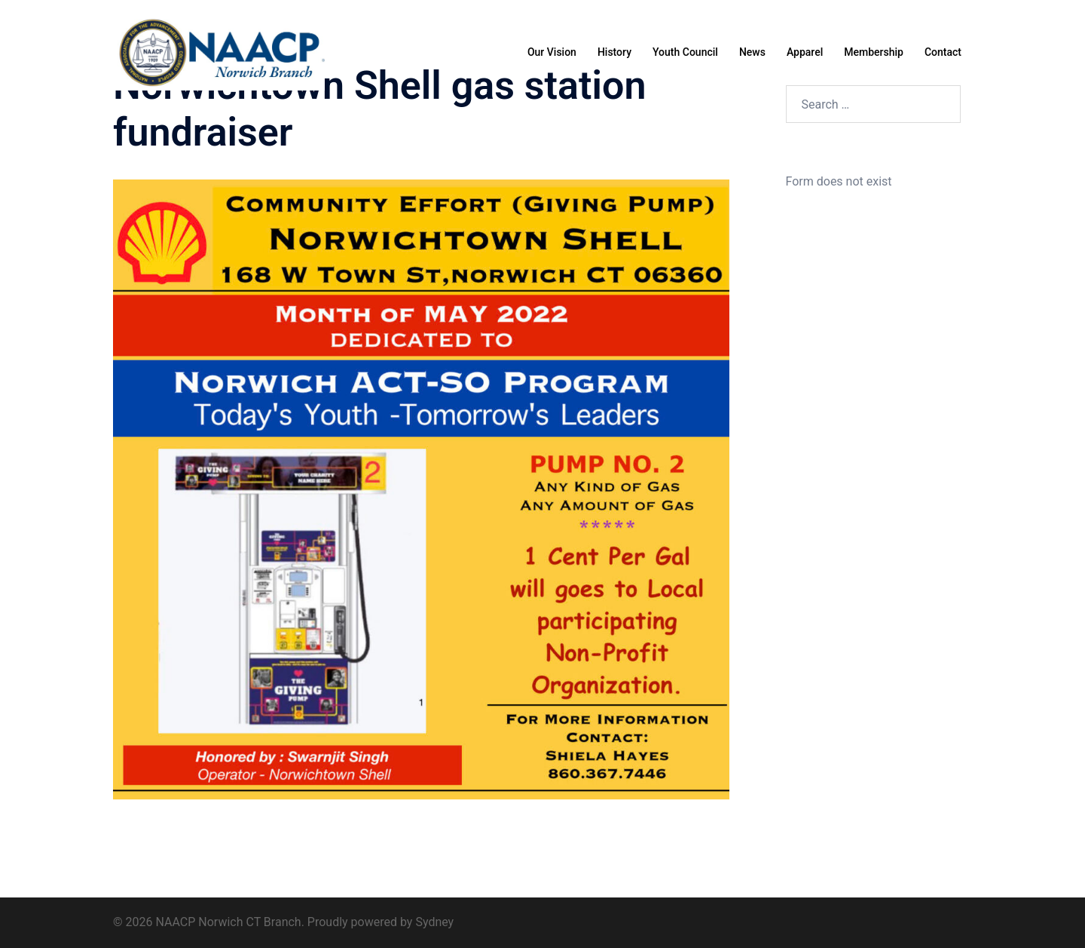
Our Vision (551, 52)
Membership (873, 52)
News (752, 52)
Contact (943, 52)
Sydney (434, 922)
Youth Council (685, 52)
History (614, 52)
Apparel (805, 52)
